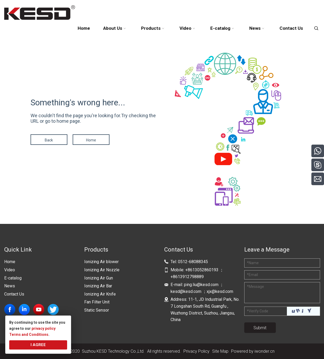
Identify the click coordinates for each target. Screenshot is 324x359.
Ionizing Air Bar (98, 285)
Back (49, 140)
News (9, 285)
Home (91, 140)
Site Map (220, 351)
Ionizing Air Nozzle (101, 269)
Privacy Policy (196, 351)
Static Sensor (96, 310)
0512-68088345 (193, 261)
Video (9, 269)
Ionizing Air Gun (98, 278)
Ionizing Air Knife (100, 294)
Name (253, 263)
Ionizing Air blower (101, 261)
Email (252, 275)
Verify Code (257, 311)
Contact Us (14, 294)
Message (255, 286)
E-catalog (13, 278)
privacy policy (44, 328)
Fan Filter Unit (96, 301)
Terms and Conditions (28, 334)
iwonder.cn (265, 351)
